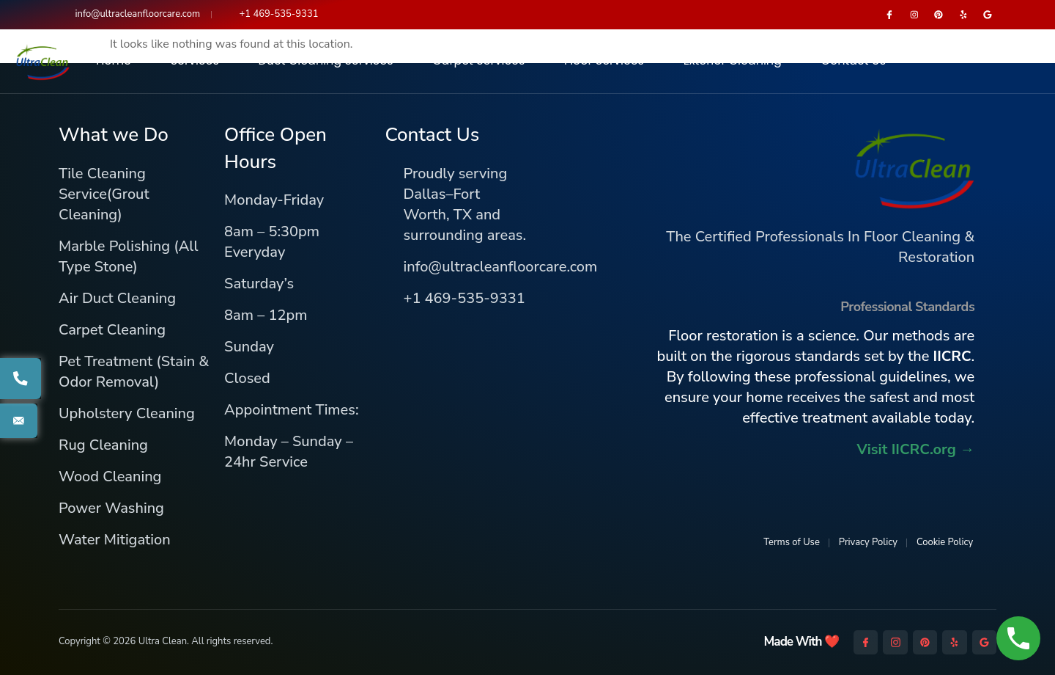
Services (195, 61)
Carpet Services (478, 61)
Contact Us (853, 61)
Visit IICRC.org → (915, 449)
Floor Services (604, 61)
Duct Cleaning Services (326, 61)
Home (113, 61)
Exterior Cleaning (733, 61)
